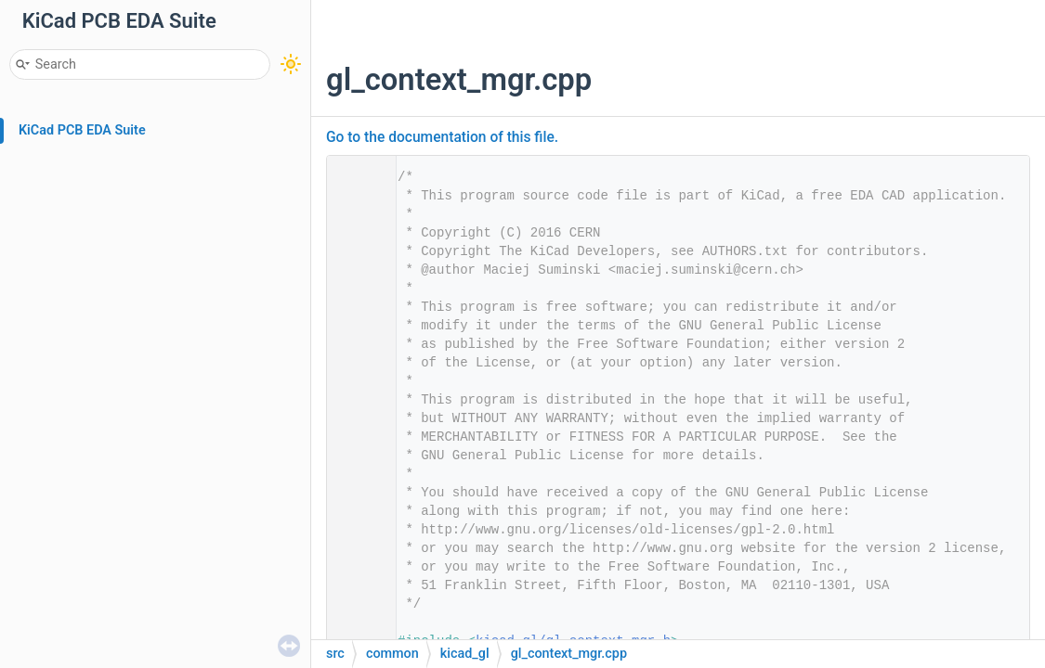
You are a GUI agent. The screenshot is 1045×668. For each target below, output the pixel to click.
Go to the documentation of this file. (442, 137)
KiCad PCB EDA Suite (82, 130)
